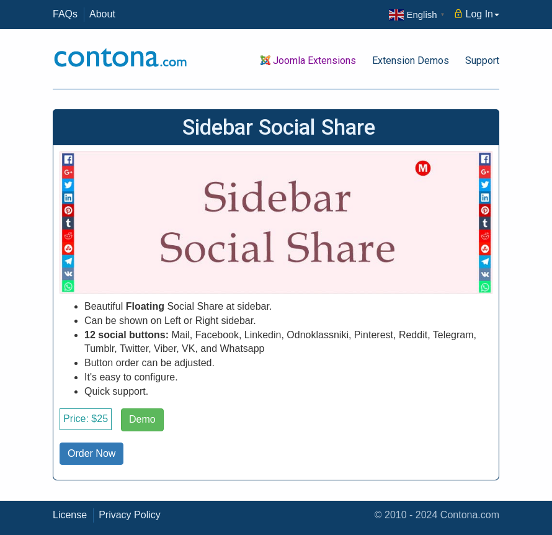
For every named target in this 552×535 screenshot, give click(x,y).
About (102, 14)
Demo (142, 419)
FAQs (65, 14)
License (70, 515)
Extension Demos (410, 60)
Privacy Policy (130, 515)
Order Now (91, 453)
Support (482, 60)
